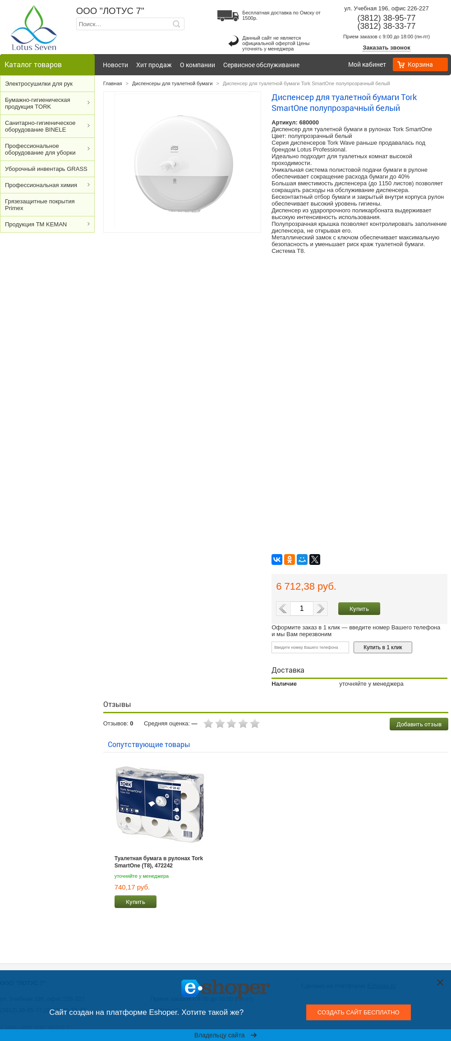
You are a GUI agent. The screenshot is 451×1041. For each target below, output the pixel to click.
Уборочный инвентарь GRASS (46, 168)
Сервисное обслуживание (261, 64)
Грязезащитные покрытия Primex (39, 204)
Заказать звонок (386, 47)
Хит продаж (154, 64)
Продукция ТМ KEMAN (36, 224)
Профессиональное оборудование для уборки (40, 149)
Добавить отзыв (419, 724)
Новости (115, 64)
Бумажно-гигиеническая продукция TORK (37, 103)
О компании (197, 64)
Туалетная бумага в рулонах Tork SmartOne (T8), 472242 (159, 862)
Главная (112, 83)
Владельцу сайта (225, 1035)
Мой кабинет (367, 64)
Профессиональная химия (41, 185)
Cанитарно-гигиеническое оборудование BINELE (40, 126)
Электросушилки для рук (39, 83)
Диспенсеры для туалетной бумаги (172, 83)
